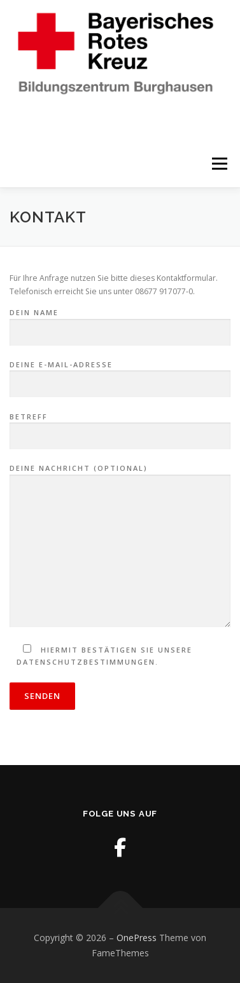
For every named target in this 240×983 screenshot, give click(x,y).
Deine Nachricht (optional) (120, 546)
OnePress (136, 938)
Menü (218, 163)
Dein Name (120, 323)
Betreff (120, 427)
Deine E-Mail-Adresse (120, 375)
